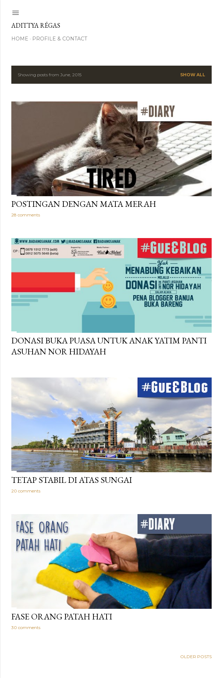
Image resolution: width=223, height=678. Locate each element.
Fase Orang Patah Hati (61, 616)
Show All (192, 74)
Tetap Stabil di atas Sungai (71, 479)
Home (19, 38)
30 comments (25, 627)
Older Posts (196, 656)
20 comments (25, 491)
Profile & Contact (59, 38)
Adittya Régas (35, 25)
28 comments (25, 214)
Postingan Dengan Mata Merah (83, 203)
